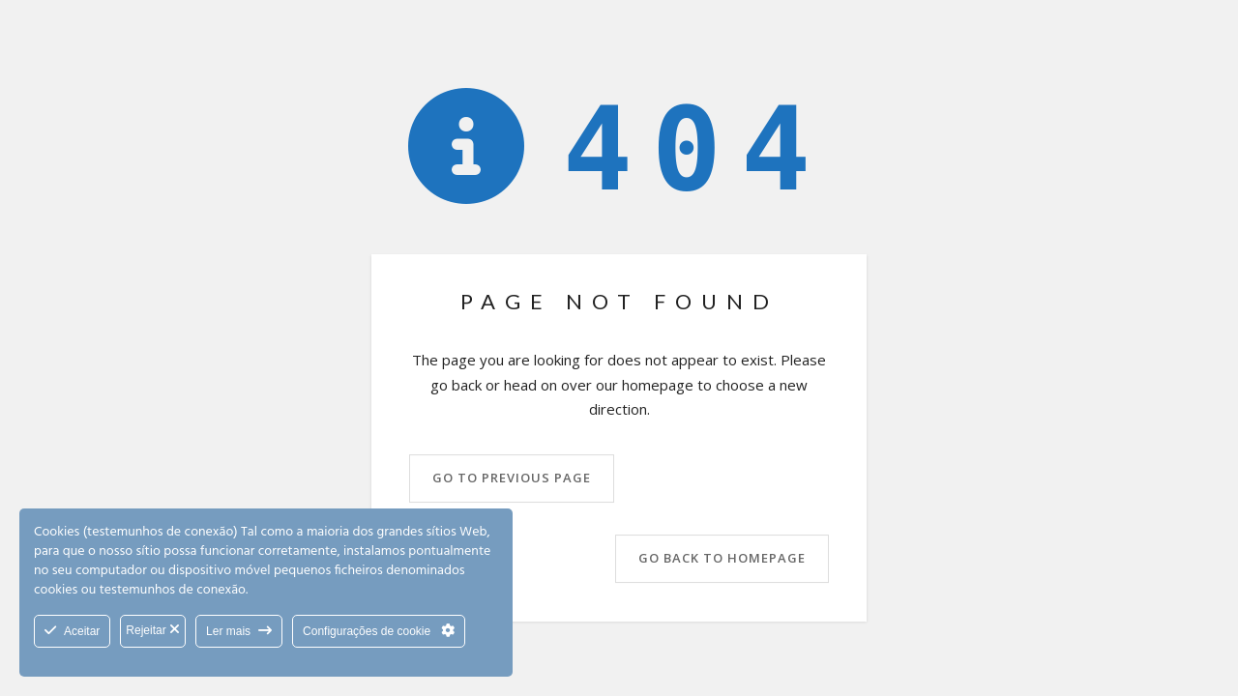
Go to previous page (511, 477)
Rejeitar (153, 630)
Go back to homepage (722, 557)
